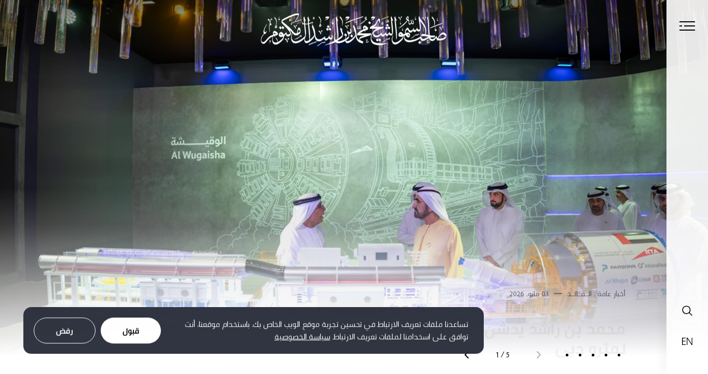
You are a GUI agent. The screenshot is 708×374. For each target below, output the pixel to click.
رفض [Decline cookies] (64, 333)
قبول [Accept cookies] (130, 333)
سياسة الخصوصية (302, 339)
